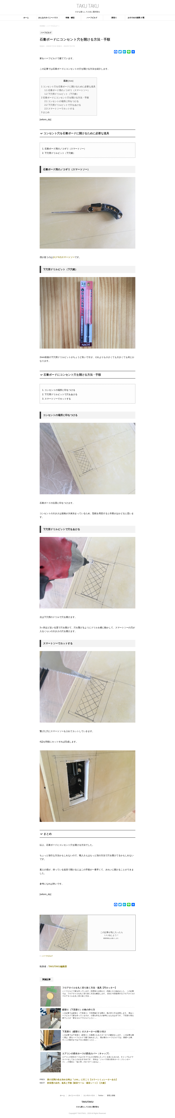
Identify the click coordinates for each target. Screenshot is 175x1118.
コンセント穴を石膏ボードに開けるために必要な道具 (68, 86)
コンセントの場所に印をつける (61, 101)
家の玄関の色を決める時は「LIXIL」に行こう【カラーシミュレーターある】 (82, 1079)
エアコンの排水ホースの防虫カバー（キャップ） (86, 1053)
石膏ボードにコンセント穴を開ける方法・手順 (65, 97)
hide (71, 81)
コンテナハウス (89, 1095)
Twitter (100, 1095)
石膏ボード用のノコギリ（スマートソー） (67, 90)
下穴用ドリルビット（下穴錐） (61, 94)
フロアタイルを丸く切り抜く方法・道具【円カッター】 (89, 988)
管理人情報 (111, 1095)
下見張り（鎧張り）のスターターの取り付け (84, 1031)
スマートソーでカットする (59, 108)
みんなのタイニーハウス (48, 18)
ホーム (26, 18)
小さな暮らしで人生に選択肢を (87, 1107)
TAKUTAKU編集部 (57, 966)
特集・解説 (70, 18)
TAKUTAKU (88, 1102)
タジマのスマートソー (64, 257)
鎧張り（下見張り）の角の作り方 (78, 1009)
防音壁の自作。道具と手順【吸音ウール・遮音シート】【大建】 (77, 1083)
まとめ (45, 112)
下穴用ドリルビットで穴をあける (62, 105)
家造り (114, 18)
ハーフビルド (92, 18)
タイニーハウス (74, 1095)
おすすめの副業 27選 (136, 18)
